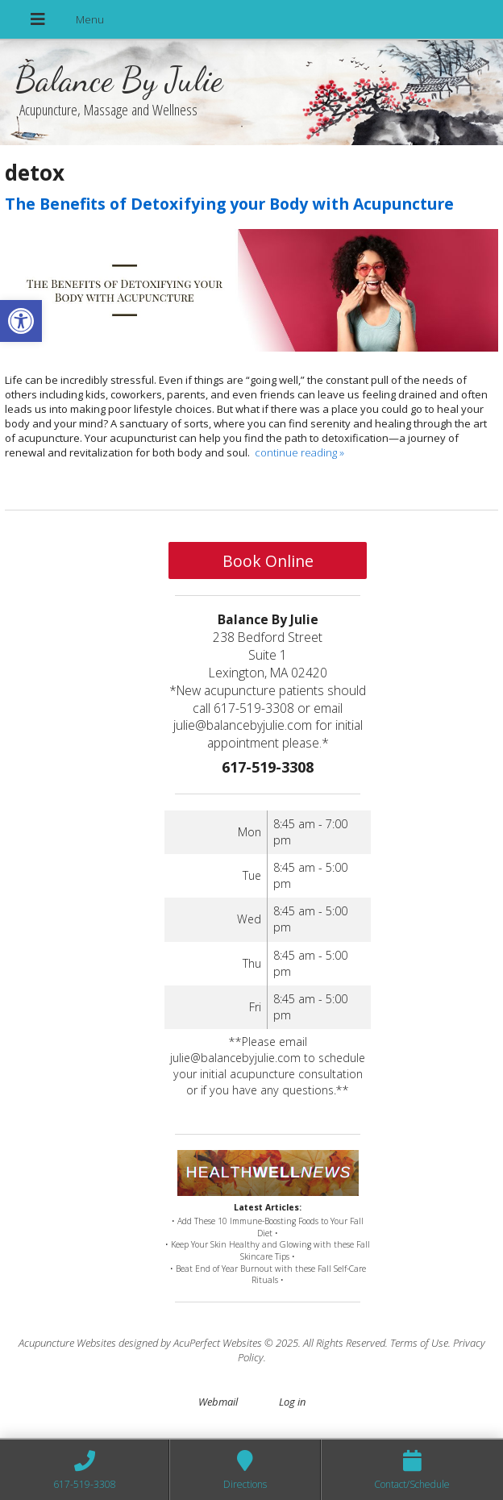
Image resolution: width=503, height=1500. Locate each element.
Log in (292, 1401)
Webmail (218, 1401)
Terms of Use (419, 1342)
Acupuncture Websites (67, 1342)
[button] (21, 321)
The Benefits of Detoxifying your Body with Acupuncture (229, 204)
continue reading (299, 452)
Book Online (268, 561)
